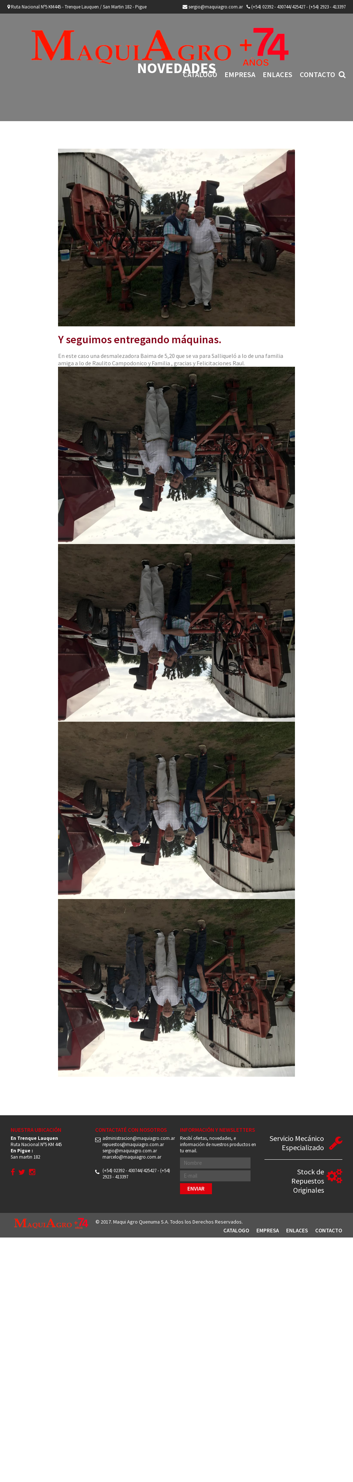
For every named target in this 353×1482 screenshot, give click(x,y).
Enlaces (277, 74)
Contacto (317, 74)
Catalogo (200, 74)
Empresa (239, 74)
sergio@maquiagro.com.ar (213, 7)
